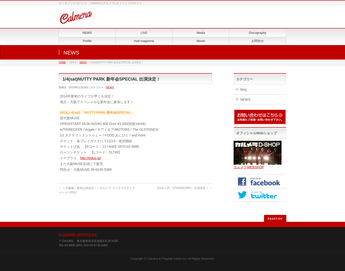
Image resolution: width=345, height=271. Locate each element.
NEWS (83, 62)
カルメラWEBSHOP (249, 167)
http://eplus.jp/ (90, 158)
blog (243, 89)
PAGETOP (275, 218)
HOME (62, 62)
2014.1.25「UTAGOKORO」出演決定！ (184, 188)
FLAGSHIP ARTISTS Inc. (78, 234)
